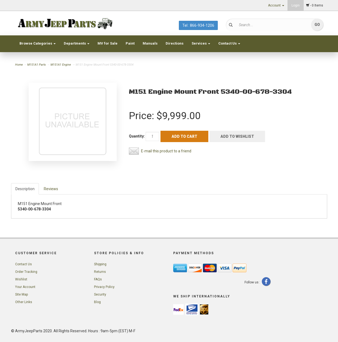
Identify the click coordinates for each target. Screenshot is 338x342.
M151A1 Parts (36, 64)
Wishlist (21, 279)
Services (201, 43)
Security (100, 294)
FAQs (98, 279)
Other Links (23, 302)
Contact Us (229, 43)
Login (296, 5)
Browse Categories (37, 43)
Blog (97, 302)
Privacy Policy (104, 287)
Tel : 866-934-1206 (198, 25)
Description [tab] (25, 189)
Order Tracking (26, 272)
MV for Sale (108, 43)
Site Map (21, 294)
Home (19, 64)
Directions (174, 43)
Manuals (150, 43)
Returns (100, 272)
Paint (130, 43)
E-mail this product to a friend (166, 151)
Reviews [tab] (51, 189)
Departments (76, 43)
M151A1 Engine (61, 64)
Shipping (100, 264)
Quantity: (137, 136)
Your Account (25, 287)
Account (276, 5)
